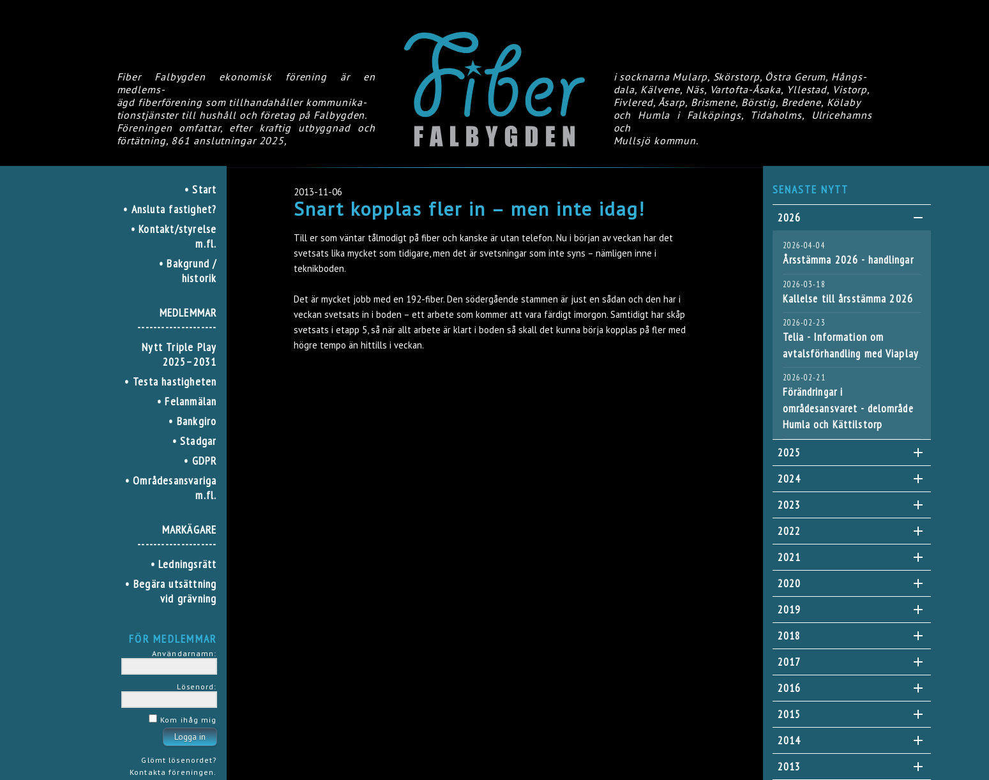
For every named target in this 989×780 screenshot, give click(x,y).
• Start (201, 189)
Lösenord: (196, 686)
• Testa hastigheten (170, 381)
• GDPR (200, 460)
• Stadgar (194, 440)
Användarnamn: (184, 653)
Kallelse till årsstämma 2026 (848, 299)
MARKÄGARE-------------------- (176, 536)
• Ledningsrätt (184, 564)
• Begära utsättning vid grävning (170, 591)
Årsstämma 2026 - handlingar (848, 260)
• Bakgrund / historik (188, 270)
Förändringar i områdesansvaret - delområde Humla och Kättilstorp (848, 408)
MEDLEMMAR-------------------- (176, 319)
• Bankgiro (192, 421)
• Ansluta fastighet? (169, 209)
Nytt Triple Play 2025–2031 (179, 354)
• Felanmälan (187, 401)
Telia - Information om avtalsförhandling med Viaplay (850, 345)
